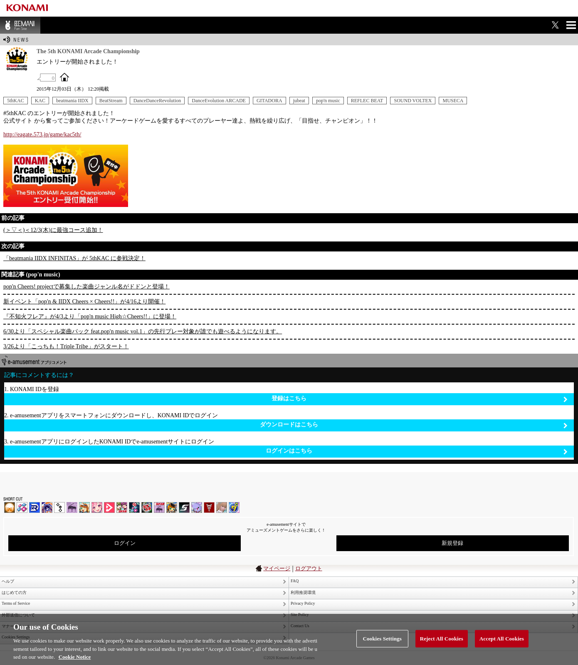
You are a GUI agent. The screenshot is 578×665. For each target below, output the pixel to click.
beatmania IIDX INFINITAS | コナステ (121, 507)
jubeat (299, 100)
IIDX (9, 507)
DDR (22, 507)
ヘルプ (8, 581)
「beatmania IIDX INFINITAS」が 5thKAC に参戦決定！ (74, 258)
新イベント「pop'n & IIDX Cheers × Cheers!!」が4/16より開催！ (84, 301)
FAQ (295, 581)
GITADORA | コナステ (146, 507)
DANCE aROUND (109, 507)
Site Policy (300, 614)
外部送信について (18, 615)
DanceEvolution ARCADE (219, 100)
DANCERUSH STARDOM (34, 507)
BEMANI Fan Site (20, 25)
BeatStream (111, 100)
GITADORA (269, 100)
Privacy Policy (303, 603)
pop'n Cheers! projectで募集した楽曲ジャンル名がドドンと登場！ (86, 286)
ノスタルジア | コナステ (159, 507)
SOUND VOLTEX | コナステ (184, 507)
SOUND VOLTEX (413, 100)
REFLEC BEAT (367, 100)
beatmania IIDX (72, 100)
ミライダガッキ (234, 507)
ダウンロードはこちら (414, 425)
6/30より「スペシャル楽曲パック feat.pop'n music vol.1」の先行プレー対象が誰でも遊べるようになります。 (142, 331)
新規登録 (452, 543)
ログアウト (308, 568)
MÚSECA (209, 507)
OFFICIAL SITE (64, 76)
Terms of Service (16, 603)
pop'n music (328, 100)
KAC (40, 100)
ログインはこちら (417, 451)
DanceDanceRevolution (157, 100)
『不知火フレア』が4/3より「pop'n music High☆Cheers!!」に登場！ (89, 316)
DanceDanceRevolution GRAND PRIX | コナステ (134, 507)
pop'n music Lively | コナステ (171, 507)
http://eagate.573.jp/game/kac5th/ (42, 134)
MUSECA (452, 100)
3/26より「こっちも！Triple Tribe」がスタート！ (66, 346)
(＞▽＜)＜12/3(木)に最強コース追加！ (53, 230)
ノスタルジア (72, 507)
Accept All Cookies (501, 645)
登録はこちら (420, 398)
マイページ (276, 568)
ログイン (125, 543)
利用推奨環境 (303, 592)
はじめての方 (14, 592)
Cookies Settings (382, 645)
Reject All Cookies (441, 645)
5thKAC (15, 100)
